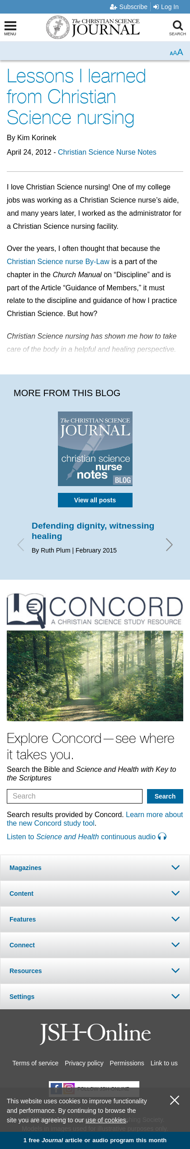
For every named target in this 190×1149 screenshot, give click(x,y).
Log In (166, 6)
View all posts (95, 500)
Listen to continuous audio (86, 837)
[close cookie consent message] (174, 1100)
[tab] (95, 867)
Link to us (164, 1063)
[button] (95, 867)
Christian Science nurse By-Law (58, 261)
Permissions (127, 1063)
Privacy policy (84, 1063)
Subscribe (128, 6)
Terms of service (35, 1063)
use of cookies (106, 1120)
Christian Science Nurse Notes (107, 152)
